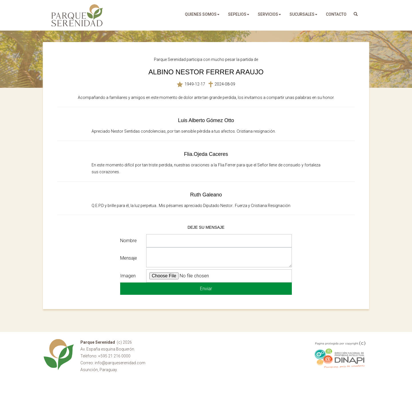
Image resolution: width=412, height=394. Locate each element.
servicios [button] (269, 14)
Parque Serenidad (77, 15)
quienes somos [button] (202, 14)
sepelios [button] (238, 14)
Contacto (336, 14)
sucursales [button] (303, 14)
